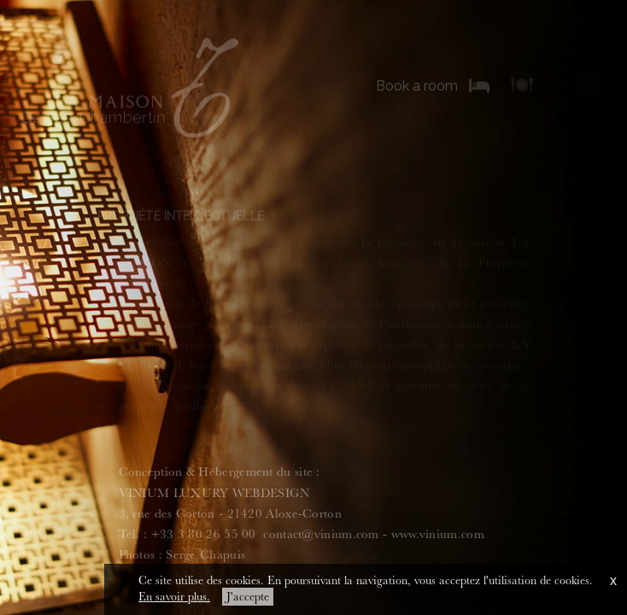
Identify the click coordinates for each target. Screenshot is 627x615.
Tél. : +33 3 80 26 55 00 (187, 534)
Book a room (417, 86)
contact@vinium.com (320, 534)
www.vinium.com (437, 534)
